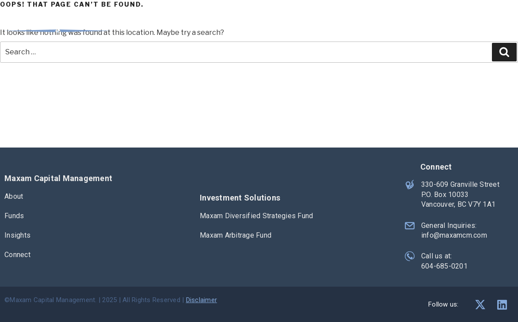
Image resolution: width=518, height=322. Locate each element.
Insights (445, 25)
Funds (397, 25)
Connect (498, 25)
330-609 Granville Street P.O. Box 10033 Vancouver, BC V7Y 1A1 (460, 194)
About (354, 25)
